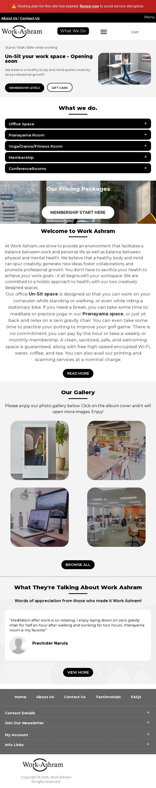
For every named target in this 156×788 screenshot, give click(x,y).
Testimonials (109, 697)
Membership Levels (24, 88)
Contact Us (30, 18)
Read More (78, 373)
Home (21, 697)
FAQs (136, 697)
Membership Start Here (78, 212)
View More (78, 672)
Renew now (89, 6)
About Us (9, 18)
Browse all (78, 564)
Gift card (60, 88)
